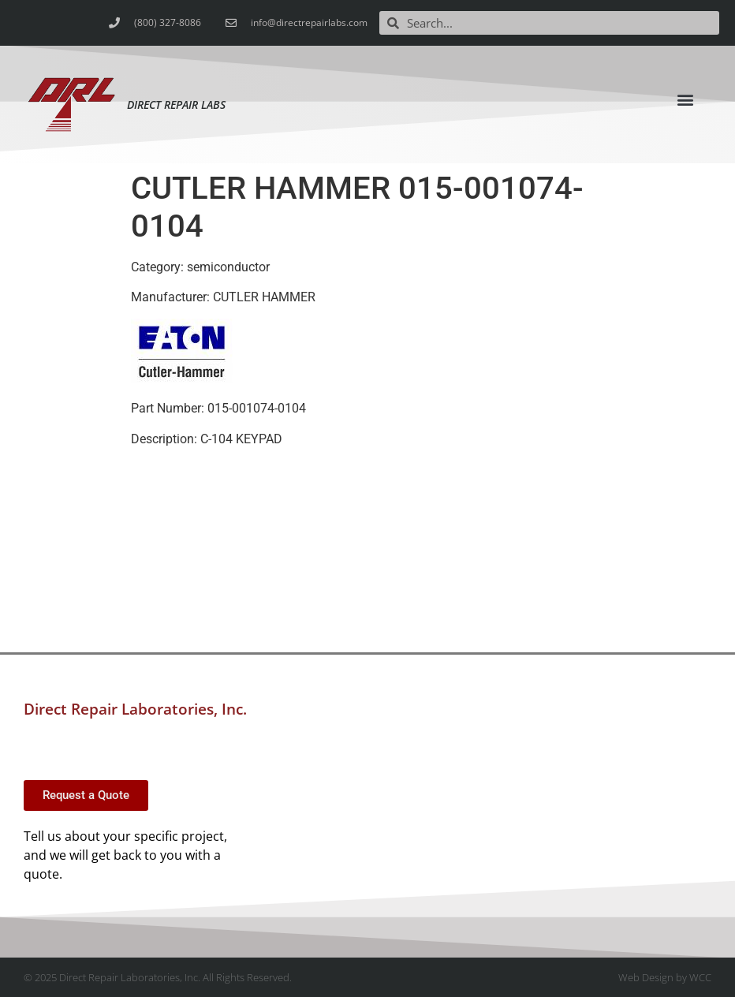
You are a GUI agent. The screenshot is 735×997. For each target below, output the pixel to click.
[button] (686, 99)
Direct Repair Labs (176, 104)
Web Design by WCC (664, 977)
